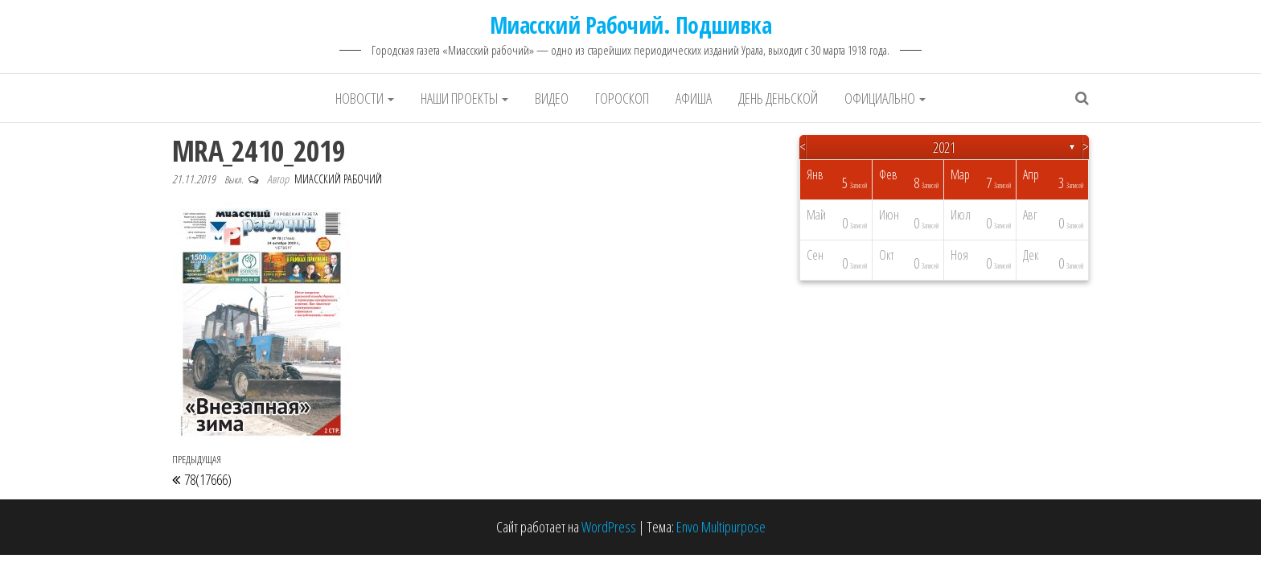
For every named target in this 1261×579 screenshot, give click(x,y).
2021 (944, 147)
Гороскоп (622, 98)
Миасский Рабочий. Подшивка (630, 25)
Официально (885, 98)
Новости (364, 98)
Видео (552, 98)
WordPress (608, 526)
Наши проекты (464, 98)
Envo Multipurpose (721, 526)
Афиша (694, 98)
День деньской (778, 98)
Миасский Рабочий (338, 179)
